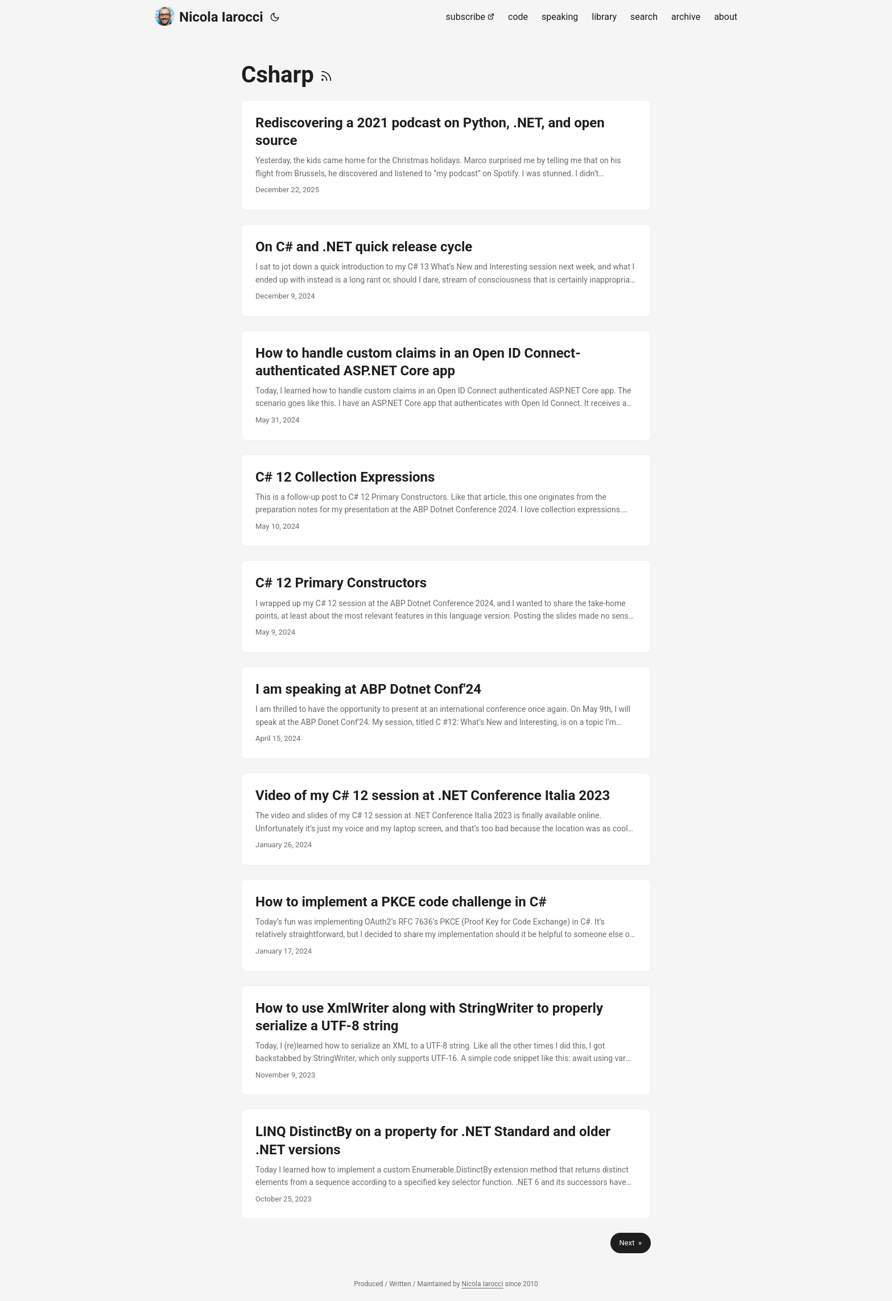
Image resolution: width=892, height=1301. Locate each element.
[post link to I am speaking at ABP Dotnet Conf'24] (446, 713)
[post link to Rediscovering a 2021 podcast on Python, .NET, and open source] (446, 155)
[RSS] (326, 74)
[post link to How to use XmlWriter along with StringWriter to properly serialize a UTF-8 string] (446, 1040)
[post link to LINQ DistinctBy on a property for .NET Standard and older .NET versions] (446, 1164)
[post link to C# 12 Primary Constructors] (446, 606)
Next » (631, 1242)
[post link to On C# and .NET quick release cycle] (446, 270)
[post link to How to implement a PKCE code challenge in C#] (446, 925)
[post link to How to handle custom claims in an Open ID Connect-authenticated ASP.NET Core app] (446, 385)
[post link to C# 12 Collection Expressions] (446, 500)
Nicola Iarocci (209, 16)
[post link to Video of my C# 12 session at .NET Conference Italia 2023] (446, 819)
